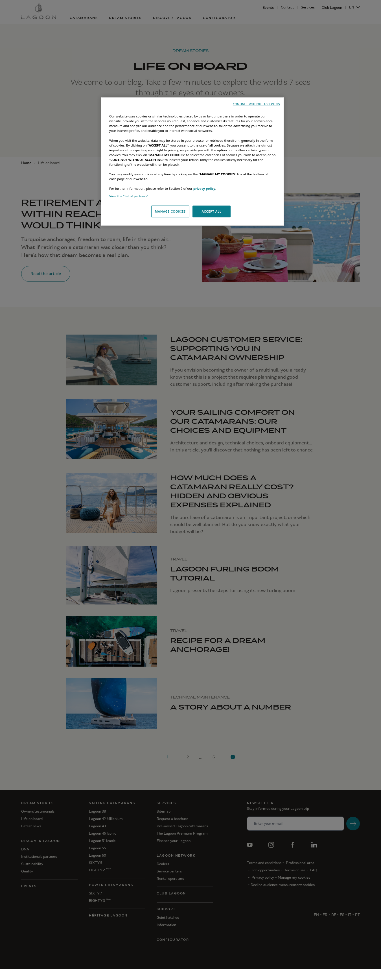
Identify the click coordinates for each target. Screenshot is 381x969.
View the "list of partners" (128, 196)
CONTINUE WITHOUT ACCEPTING (256, 104)
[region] (192, 161)
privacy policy (204, 188)
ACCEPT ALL (211, 211)
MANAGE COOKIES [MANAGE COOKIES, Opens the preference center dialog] (170, 211)
